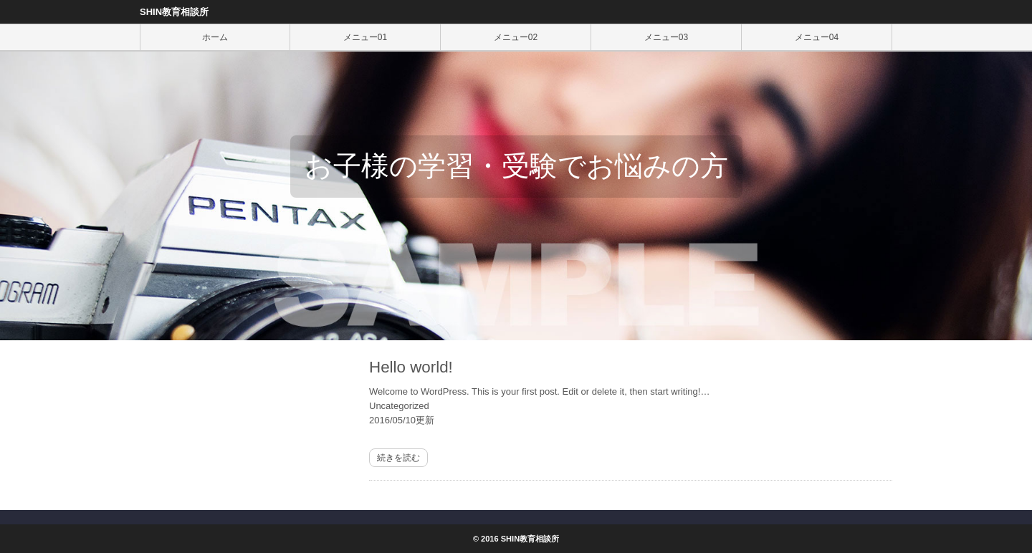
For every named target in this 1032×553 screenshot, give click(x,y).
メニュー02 (516, 37)
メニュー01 (365, 37)
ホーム (215, 37)
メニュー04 (816, 37)
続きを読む (398, 458)
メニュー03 (666, 37)
